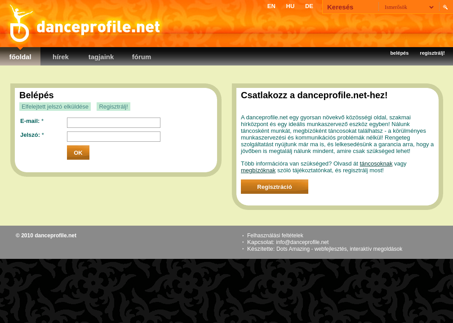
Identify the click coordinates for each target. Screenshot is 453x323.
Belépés (399, 53)
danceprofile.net (83, 22)
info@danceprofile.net (302, 242)
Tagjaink (101, 57)
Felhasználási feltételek (275, 235)
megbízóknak (258, 170)
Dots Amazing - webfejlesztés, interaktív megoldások (339, 249)
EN (271, 6)
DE (309, 6)
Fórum (141, 57)
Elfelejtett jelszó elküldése (55, 106)
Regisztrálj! (432, 53)
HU (290, 6)
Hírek (61, 57)
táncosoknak (376, 163)
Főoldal (20, 57)
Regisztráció (274, 186)
